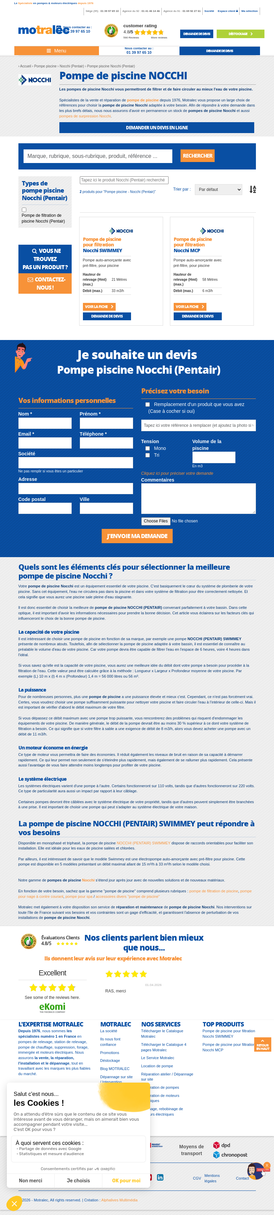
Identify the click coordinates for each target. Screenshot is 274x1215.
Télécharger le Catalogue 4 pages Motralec (164, 1049)
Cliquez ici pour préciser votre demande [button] (177, 474)
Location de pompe (157, 1068)
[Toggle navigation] (56, 50)
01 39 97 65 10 (109, 11)
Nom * (25, 415)
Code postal (32, 500)
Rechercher (199, 156)
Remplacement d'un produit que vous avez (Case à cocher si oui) (195, 409)
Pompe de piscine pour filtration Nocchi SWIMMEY (229, 1035)
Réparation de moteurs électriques (160, 1100)
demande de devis (196, 33)
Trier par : (182, 190)
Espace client (227, 11)
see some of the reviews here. (52, 999)
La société (108, 1033)
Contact (242, 1180)
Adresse (27, 481)
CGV (197, 1180)
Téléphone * (93, 435)
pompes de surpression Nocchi (85, 116)
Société (209, 11)
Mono (155, 449)
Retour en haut (263, 1045)
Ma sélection (249, 11)
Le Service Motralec (157, 1059)
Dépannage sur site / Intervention (116, 1081)
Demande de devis (106, 317)
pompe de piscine (143, 100)
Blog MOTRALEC (115, 1070)
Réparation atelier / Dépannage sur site (167, 1078)
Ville (85, 500)
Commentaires (157, 481)
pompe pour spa (79, 898)
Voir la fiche (99, 307)
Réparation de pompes (160, 1089)
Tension (150, 443)
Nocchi (88, 882)
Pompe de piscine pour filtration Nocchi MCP (229, 1049)
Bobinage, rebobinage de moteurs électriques (162, 1113)
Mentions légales (212, 1180)
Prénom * (90, 415)
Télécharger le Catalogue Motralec (162, 1035)
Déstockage (241, 33)
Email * (26, 435)
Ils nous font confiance (110, 1043)
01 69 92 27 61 (192, 11)
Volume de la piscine (206, 446)
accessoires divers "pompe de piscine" (128, 898)
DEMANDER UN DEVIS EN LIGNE (157, 127)
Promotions (109, 1054)
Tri (152, 456)
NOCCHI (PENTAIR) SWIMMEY (143, 845)
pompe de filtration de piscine (213, 893)
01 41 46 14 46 (151, 11)
